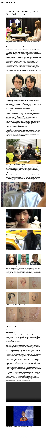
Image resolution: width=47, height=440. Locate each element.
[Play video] (23, 194)
